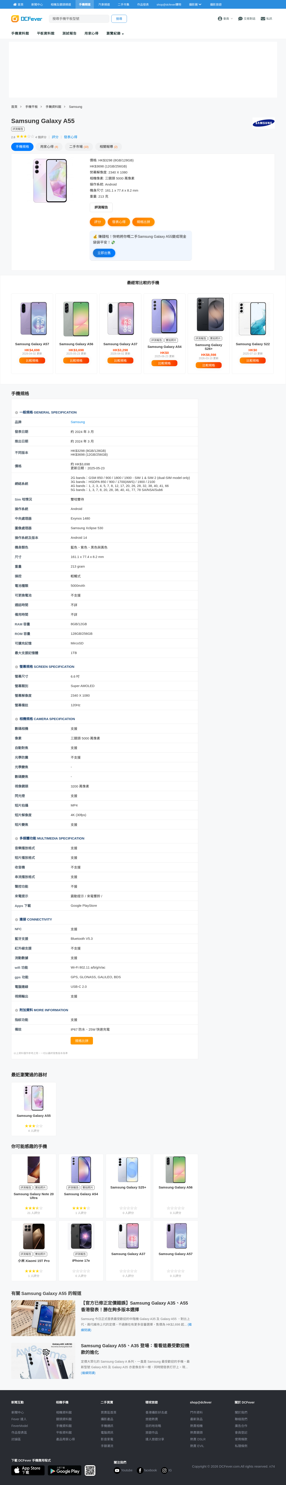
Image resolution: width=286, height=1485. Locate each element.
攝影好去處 (156, 1412)
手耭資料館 (53, 107)
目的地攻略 (153, 1426)
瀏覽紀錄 (115, 33)
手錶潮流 (107, 1446)
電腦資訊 (107, 1432)
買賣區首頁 (108, 1412)
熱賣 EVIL (197, 1446)
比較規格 (32, 360)
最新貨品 (196, 1419)
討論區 (16, 1439)
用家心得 (91, 33)
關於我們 (241, 1412)
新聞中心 (17, 1412)
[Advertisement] (238, 431)
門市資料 (196, 1412)
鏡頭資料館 (64, 1419)
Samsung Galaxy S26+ (208, 347)
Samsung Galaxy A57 (32, 344)
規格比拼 (143, 222)
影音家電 (107, 1439)
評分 (55, 137)
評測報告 (101, 207)
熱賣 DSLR (198, 1439)
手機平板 (31, 107)
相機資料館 (64, 1412)
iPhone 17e (81, 1260)
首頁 (14, 107)
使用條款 (241, 1439)
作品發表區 (19, 1432)
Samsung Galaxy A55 (34, 1115)
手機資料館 (20, 33)
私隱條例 (241, 1446)
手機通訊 (107, 1426)
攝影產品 (107, 1419)
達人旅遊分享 (154, 1439)
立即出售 (104, 253)
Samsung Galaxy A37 (120, 344)
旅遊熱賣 (151, 1419)
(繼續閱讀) (88, 1373)
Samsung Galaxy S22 (253, 344)
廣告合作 (241, 1426)
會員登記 (241, 1432)
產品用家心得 (65, 1439)
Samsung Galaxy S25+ (128, 1187)
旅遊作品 (151, 1432)
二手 (78, 146)
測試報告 (69, 33)
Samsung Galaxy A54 (164, 347)
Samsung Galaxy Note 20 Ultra (34, 1196)
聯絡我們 (241, 1419)
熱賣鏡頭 (196, 1432)
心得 (49, 146)
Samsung (75, 107)
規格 (22, 146)
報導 (109, 146)
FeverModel (19, 1426)
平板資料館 (46, 33)
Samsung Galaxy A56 (76, 344)
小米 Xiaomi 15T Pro (34, 1261)
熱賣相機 (196, 1426)
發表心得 (70, 137)
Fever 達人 (19, 1419)
